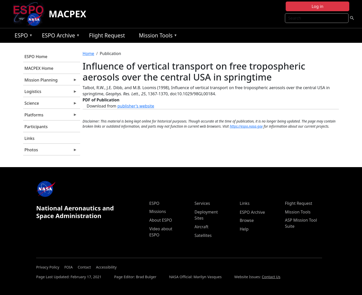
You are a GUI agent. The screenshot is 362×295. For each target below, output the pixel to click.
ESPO (22, 36)
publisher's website (135, 106)
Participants (36, 126)
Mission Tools (156, 36)
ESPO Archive (59, 36)
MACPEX (67, 14)
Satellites (202, 235)
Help (244, 229)
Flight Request (107, 35)
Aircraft (201, 227)
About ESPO (160, 220)
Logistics (50, 93)
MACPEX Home (38, 68)
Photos (50, 151)
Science (50, 104)
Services (202, 203)
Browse (247, 220)
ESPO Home (35, 56)
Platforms (50, 116)
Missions (157, 211)
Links (29, 138)
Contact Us (271, 276)
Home (88, 53)
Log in (317, 6)
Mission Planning (50, 81)
